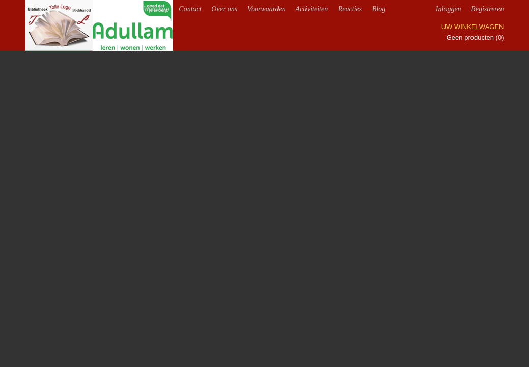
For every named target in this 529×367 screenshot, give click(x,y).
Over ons (224, 9)
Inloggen (448, 9)
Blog (378, 9)
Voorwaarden (266, 9)
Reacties (350, 9)
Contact (190, 9)
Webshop (156, 9)
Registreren (487, 9)
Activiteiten (311, 9)
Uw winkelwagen (472, 27)
